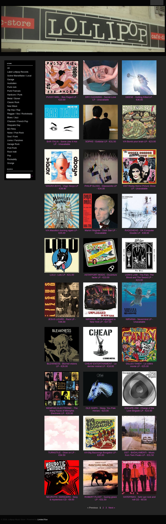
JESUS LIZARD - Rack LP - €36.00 (62, 320)
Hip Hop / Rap (13, 110)
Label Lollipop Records (17, 72)
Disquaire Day (13, 125)
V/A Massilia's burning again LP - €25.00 (61, 231)
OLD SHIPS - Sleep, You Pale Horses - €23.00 (101, 409)
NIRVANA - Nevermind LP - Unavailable (139, 320)
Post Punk (12, 148)
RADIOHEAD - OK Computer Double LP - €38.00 (139, 231)
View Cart (156, 2)
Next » (112, 507)
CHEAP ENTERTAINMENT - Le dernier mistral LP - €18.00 (100, 365)
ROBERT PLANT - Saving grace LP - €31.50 (101, 498)
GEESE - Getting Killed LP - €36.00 (139, 98)
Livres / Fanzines (15, 140)
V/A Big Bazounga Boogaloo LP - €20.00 (100, 453)
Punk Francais (14, 91)
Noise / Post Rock (15, 133)
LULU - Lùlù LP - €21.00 (62, 274)
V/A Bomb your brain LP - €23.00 (139, 141)
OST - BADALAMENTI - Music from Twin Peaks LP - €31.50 (139, 453)
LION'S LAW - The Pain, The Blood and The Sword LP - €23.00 (139, 277)
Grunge (10, 163)
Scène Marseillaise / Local (19, 76)
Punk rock (11, 87)
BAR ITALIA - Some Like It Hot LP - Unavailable (62, 142)
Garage (10, 79)
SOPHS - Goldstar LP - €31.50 (100, 141)
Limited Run (43, 519)
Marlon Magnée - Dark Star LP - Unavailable (101, 231)
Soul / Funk (12, 136)
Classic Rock (13, 102)
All (8, 68)
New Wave (12, 106)
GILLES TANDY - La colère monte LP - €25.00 (139, 365)
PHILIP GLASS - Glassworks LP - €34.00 (101, 187)
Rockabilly (12, 159)
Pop (9, 155)
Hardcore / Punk (14, 95)
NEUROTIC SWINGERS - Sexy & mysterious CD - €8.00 (62, 498)
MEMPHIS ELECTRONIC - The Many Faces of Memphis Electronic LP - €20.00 (62, 411)
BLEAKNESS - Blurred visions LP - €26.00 (62, 365)
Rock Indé (12, 152)
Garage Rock (13, 144)
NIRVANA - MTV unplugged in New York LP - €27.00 (101, 320)
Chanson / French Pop (17, 121)
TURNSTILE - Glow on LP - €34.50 (62, 453)
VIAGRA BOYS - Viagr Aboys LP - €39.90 (62, 187)
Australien (11, 83)
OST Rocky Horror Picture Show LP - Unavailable (139, 187)
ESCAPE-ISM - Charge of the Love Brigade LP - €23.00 (139, 409)
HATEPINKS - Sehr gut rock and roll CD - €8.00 (139, 498)
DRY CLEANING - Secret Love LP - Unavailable (100, 98)
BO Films (11, 129)
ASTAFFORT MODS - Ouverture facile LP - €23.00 (100, 276)
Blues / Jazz (13, 117)
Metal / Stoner (13, 98)
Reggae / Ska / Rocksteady (19, 114)
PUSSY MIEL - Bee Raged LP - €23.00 (61, 98)
